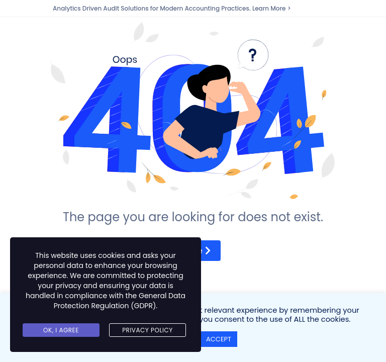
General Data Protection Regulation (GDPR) (119, 301)
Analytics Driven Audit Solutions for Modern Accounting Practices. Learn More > (172, 8)
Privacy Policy (147, 330)
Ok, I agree (61, 330)
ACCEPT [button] (218, 339)
